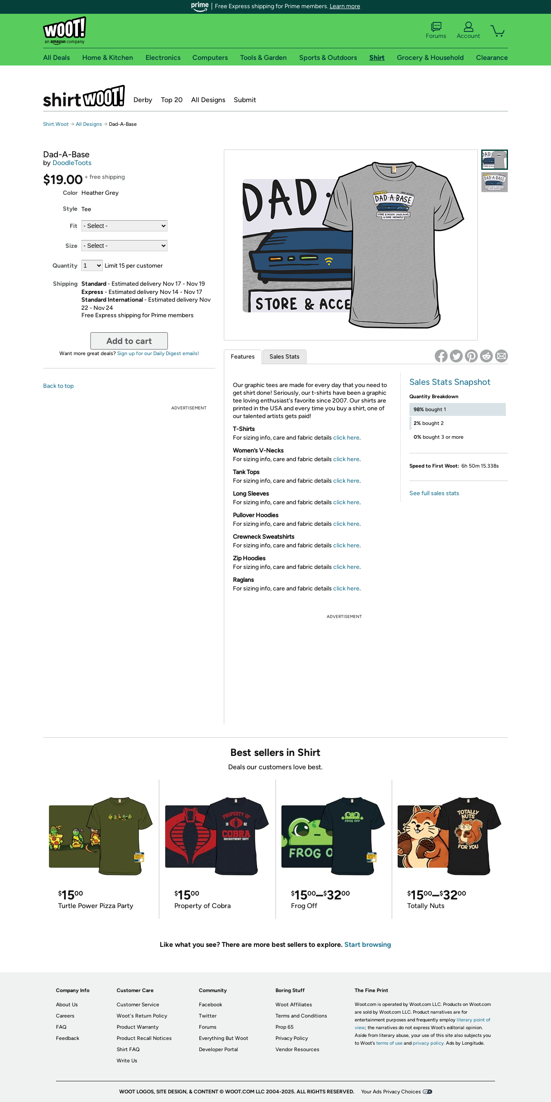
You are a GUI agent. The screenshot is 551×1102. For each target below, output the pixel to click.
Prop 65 (285, 1027)
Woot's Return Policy (142, 1016)
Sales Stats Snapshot (450, 382)
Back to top (58, 386)
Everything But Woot (223, 1038)
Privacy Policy (292, 1038)
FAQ (61, 1027)
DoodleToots (72, 163)
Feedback (67, 1038)
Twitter (208, 1016)
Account (468, 31)
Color (70, 193)
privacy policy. (429, 1043)
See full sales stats (434, 493)
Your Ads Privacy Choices (391, 1092)
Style (70, 208)
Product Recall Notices (144, 1038)
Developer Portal (218, 1049)
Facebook (210, 1005)
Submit (245, 100)
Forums (436, 31)
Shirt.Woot (84, 95)
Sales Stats (284, 356)
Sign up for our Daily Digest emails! (158, 353)
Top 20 (172, 100)
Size (71, 246)
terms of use (389, 1043)
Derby (142, 100)
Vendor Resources (297, 1049)
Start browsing (367, 944)
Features (243, 356)
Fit (73, 226)
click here (346, 437)
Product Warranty (137, 1027)
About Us (67, 1005)
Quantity (65, 265)
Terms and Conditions (301, 1016)
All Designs (208, 100)
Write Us (127, 1061)
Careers (65, 1016)
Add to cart (129, 341)
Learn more (345, 6)
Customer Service (138, 1005)
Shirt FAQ (128, 1049)
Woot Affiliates (294, 1005)
